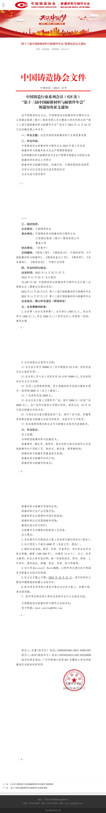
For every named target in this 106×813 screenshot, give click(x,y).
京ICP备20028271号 (53, 810)
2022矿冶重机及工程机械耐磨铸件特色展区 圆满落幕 (32, 784)
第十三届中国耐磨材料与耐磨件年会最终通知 (29, 788)
